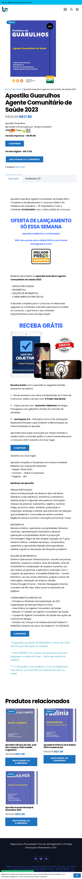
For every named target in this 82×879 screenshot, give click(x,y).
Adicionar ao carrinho (24, 159)
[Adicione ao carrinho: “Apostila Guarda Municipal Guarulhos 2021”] (21, 822)
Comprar (15, 143)
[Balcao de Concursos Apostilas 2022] (5, 9)
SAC (54, 847)
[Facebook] (35, 858)
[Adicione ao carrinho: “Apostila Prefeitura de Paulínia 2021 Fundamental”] (60, 759)
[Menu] (65, 9)
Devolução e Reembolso (38, 847)
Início (7, 89)
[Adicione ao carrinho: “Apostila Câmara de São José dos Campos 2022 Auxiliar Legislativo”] (21, 762)
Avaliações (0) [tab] (33, 178)
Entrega (68, 844)
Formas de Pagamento (50, 844)
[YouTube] (41, 858)
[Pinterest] (46, 858)
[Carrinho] (77, 9)
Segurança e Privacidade (23, 844)
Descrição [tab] (13, 178)
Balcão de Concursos (16, 866)
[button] (71, 9)
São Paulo (17, 89)
